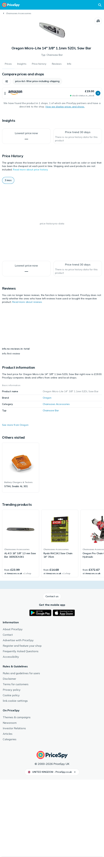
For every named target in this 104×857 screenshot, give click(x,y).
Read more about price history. (30, 169)
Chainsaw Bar (51, 488)
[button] (6, 81)
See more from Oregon (15, 502)
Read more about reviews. (27, 301)
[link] (20, 545)
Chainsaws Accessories (18, 13)
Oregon (47, 475)
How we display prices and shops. (65, 106)
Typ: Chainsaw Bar (52, 54)
